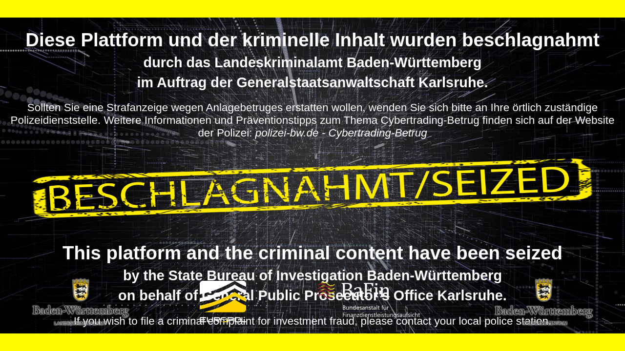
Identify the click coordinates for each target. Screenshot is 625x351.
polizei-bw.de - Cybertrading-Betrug (341, 133)
